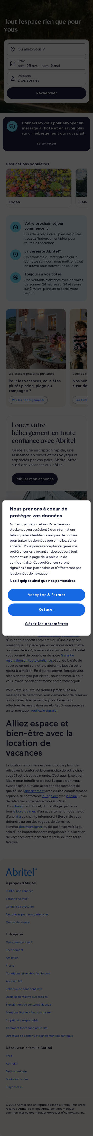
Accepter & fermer (47, 594)
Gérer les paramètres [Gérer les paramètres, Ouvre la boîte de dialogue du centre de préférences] (46, 623)
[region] (46, 568)
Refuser (46, 609)
